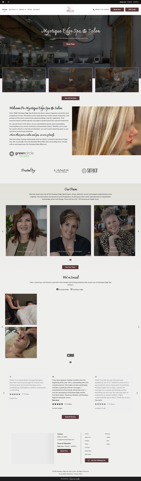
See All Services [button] (70, 98)
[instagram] (8, 2)
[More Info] (45, 252)
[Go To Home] (70, 9)
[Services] (12, 9)
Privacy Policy (78, 474)
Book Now (117, 9)
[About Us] (88, 437)
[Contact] (36, 9)
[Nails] (108, 444)
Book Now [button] (70, 44)
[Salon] (108, 437)
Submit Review (70, 417)
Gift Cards (132, 9)
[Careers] (87, 441)
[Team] (30, 9)
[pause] (70, 260)
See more (55, 400)
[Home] (5, 9)
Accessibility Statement (66, 474)
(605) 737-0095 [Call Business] (102, 10)
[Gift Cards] (132, 9)
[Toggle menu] (17, 9)
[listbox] (23, 9)
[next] (138, 231)
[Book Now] (117, 9)
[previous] (3, 231)
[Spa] (108, 441)
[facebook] (4, 2)
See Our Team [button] (70, 267)
